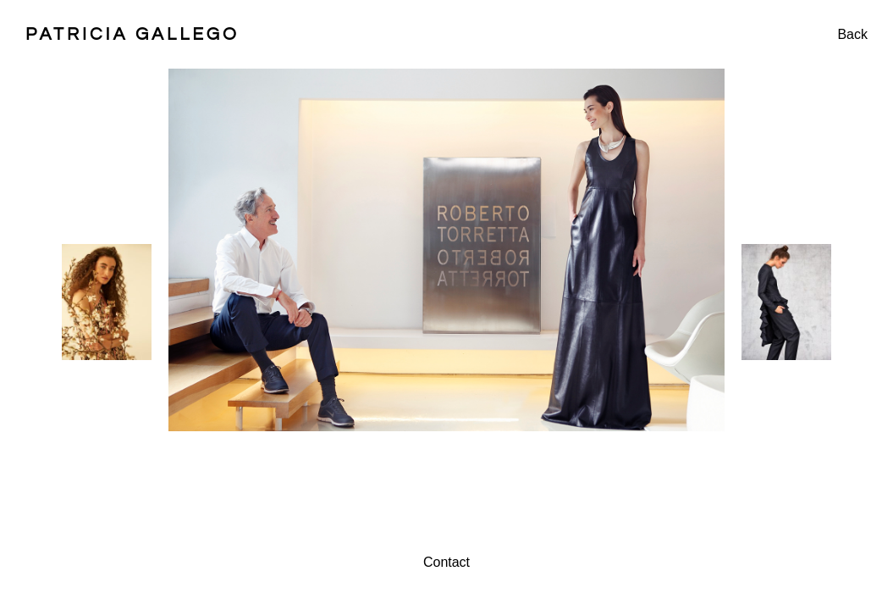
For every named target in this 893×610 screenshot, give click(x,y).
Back (852, 34)
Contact (446, 562)
